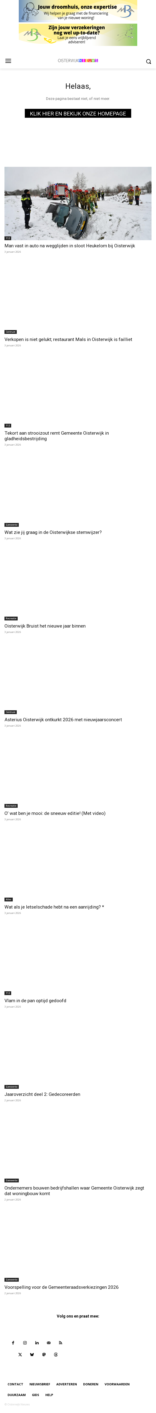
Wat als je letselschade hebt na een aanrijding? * (54, 907)
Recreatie (11, 618)
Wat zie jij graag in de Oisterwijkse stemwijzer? (53, 532)
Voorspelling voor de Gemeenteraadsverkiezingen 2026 (61, 1287)
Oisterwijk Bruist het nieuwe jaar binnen (45, 626)
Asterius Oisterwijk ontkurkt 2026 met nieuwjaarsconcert (63, 719)
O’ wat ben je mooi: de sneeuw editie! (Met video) (54, 813)
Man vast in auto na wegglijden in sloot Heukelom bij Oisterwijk (69, 245)
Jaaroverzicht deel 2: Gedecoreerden (42, 1094)
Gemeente (11, 524)
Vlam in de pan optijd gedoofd (35, 1000)
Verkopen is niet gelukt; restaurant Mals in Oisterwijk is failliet (68, 339)
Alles (8, 899)
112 (8, 238)
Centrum (10, 331)
